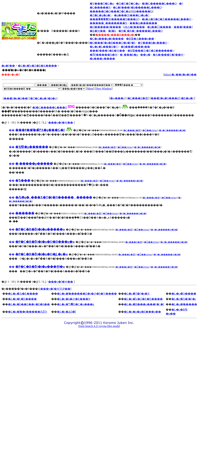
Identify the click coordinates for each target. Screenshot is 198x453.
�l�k (112, 30)
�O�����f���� (105, 26)
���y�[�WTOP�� (55, 288)
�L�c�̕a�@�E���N (73, 298)
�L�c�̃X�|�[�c (183, 298)
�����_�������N (108, 23)
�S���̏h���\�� (135, 46)
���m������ (143, 23)
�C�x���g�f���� (107, 38)
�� (12, 130)
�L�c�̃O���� (183, 293)
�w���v (117, 98)
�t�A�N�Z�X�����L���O (166, 19)
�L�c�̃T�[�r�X (137, 293)
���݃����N (100, 19)
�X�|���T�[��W (168, 54)
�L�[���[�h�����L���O (137, 7)
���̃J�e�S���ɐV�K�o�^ (172, 98)
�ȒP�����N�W (104, 54)
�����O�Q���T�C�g (110, 11)
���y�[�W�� (60, 122)
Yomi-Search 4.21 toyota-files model (99, 326)
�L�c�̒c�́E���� (22, 298)
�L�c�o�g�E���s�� (142, 311)
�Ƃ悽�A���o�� (140, 38)
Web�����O (141, 11)
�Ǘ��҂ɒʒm (150, 130)
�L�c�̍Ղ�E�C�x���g (75, 304)
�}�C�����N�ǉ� (172, 130)
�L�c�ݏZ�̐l (66, 311)
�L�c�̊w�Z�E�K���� (37, 65)
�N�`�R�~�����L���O (140, 30)
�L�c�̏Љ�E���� (23, 293)
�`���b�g (129, 54)
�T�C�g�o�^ (101, 15)
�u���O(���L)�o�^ (131, 15)
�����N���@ (124, 19)
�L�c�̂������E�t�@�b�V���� (87, 293)
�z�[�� (8, 65)
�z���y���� (102, 58)
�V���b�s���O (152, 42)
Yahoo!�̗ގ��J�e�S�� (180, 74)
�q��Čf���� (159, 26)
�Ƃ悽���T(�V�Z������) (150, 50)
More (90, 88)
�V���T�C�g (102, 3)
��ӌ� (145, 54)
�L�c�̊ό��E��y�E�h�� (29, 304)
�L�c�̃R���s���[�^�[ (144, 304)
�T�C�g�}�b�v (43, 98)
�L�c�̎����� (184, 304)
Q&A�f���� (134, 26)
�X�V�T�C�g (128, 3)
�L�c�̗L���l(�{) (104, 46)
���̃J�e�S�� (15, 98)
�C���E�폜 (137, 98)
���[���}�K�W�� (107, 50)
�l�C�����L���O (159, 3)
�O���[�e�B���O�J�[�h (112, 42)
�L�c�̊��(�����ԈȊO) (27, 311)
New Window (103, 88)
